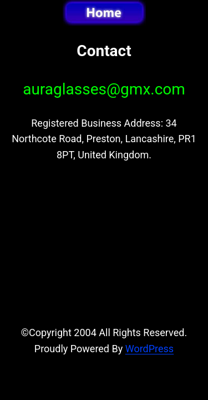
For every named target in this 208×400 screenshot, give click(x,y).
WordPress (149, 348)
